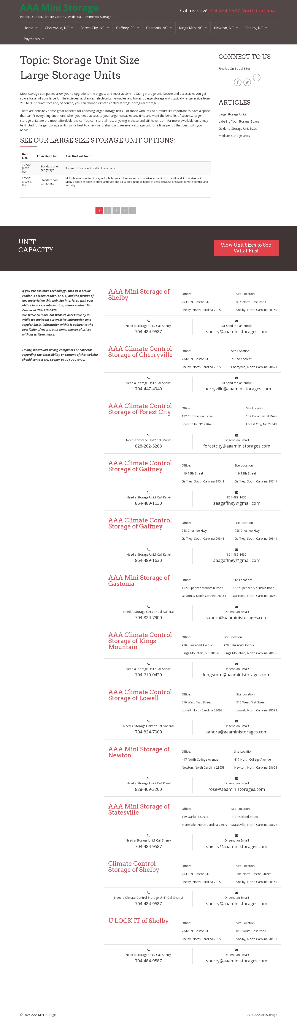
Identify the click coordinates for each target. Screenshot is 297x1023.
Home (28, 27)
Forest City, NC (93, 27)
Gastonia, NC (156, 27)
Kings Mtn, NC (190, 27)
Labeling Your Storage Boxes (239, 121)
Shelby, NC (254, 27)
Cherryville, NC (57, 27)
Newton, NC (224, 27)
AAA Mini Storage (59, 7)
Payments (32, 38)
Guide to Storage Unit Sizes (238, 128)
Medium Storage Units (234, 136)
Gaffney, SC (125, 27)
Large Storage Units (71, 75)
